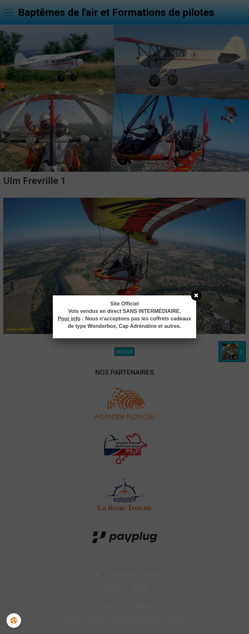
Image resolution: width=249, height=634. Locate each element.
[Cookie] (13, 620)
